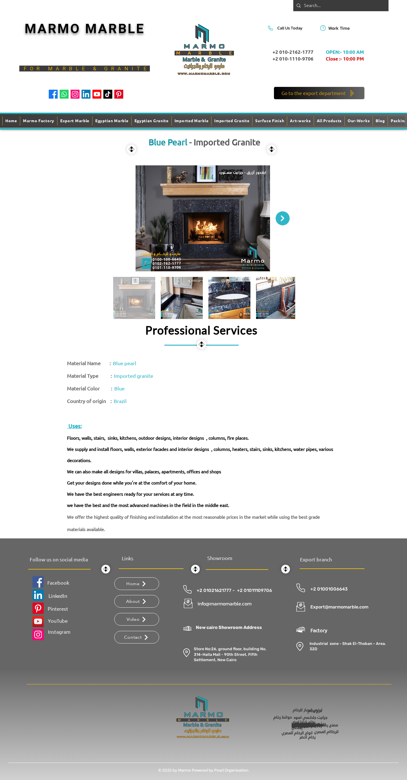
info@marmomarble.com (224, 603)
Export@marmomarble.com (339, 607)
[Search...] (340, 5)
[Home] (136, 583)
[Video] (136, 619)
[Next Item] (283, 218)
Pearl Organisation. (231, 770)
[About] (136, 601)
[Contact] (136, 637)
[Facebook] (53, 94)
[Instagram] (75, 94)
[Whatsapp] (64, 94)
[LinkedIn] (86, 94)
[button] (269, 121)
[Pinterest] (118, 94)
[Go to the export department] (319, 93)
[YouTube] (38, 621)
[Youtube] (96, 94)
